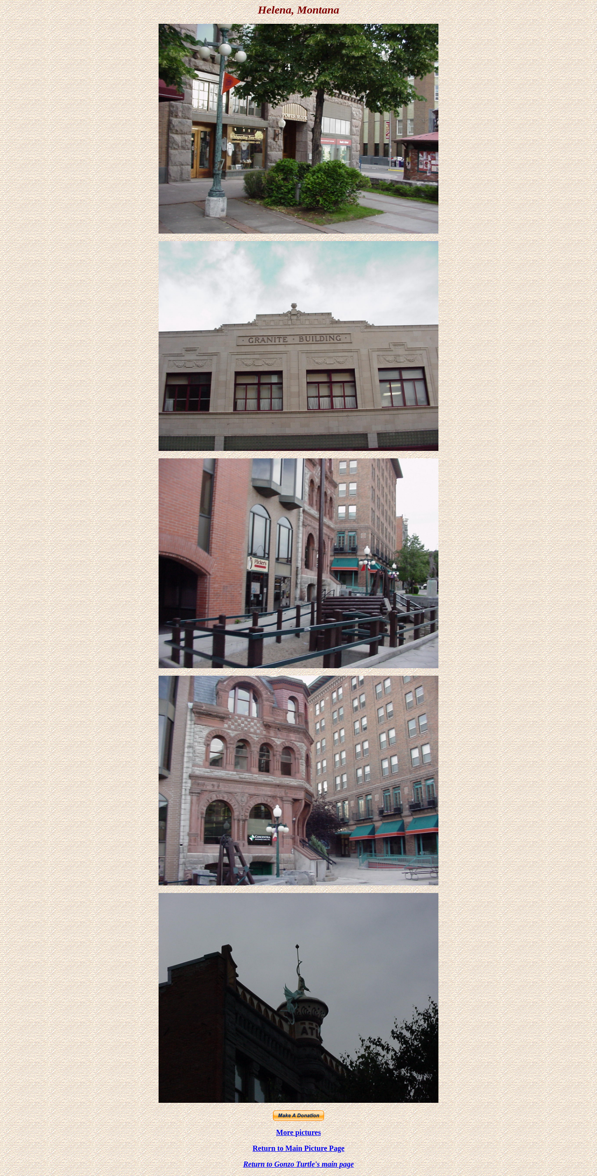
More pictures (298, 1132)
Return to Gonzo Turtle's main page (298, 1164)
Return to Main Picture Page (299, 1148)
